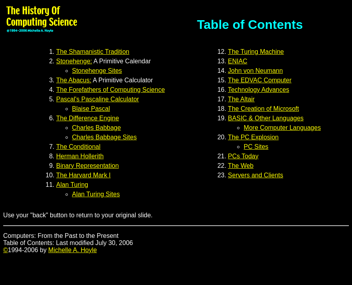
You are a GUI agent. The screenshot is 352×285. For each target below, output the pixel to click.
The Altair (241, 99)
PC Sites (256, 146)
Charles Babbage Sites (104, 137)
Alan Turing (72, 184)
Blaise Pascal (91, 108)
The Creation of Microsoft (263, 108)
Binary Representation (87, 165)
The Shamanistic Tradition (92, 51)
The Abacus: (73, 80)
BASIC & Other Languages (265, 118)
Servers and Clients (255, 175)
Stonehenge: (74, 61)
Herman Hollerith (80, 156)
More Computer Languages (282, 127)
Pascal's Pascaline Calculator (97, 99)
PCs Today (243, 156)
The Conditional (78, 146)
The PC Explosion (253, 137)
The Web (241, 165)
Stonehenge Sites (97, 70)
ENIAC (237, 61)
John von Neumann (255, 70)
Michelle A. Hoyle (72, 250)
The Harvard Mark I (83, 175)
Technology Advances (258, 89)
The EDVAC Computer (259, 80)
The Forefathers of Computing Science (110, 89)
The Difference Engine (87, 118)
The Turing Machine (256, 51)
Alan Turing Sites (96, 194)
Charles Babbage (96, 127)
